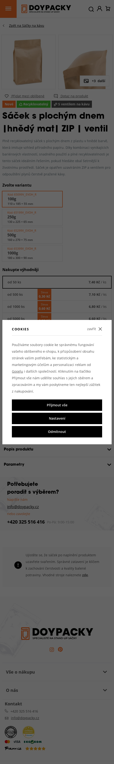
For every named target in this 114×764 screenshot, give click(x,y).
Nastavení (57, 418)
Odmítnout (57, 431)
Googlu (17, 371)
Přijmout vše (57, 405)
